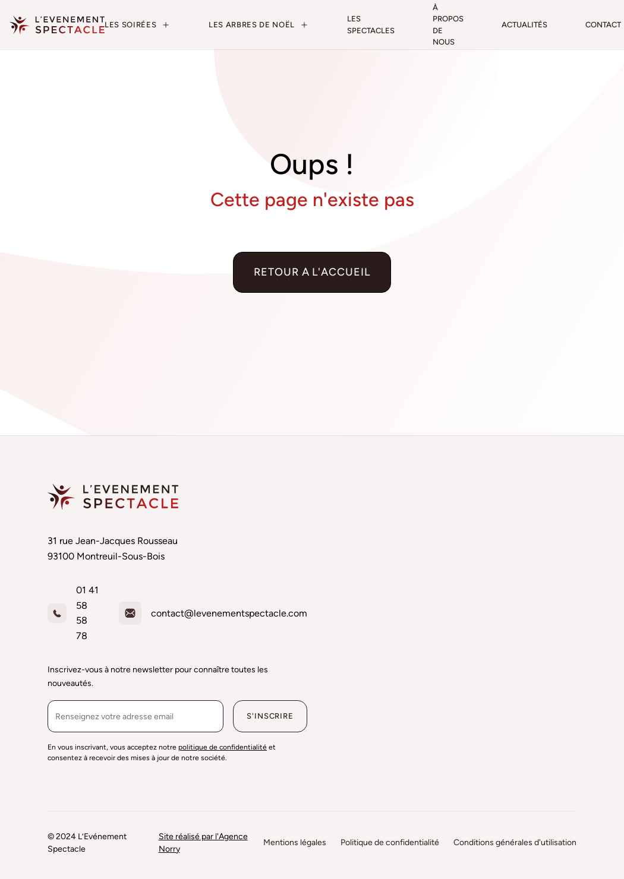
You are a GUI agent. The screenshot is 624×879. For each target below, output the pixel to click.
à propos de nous (448, 25)
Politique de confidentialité (390, 842)
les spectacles (371, 24)
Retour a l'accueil (312, 272)
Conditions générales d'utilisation (514, 842)
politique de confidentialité (222, 747)
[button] (138, 25)
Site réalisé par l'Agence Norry (203, 842)
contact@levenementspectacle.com (229, 613)
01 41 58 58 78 (87, 612)
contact (603, 24)
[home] (57, 24)
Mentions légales (294, 842)
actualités (524, 24)
